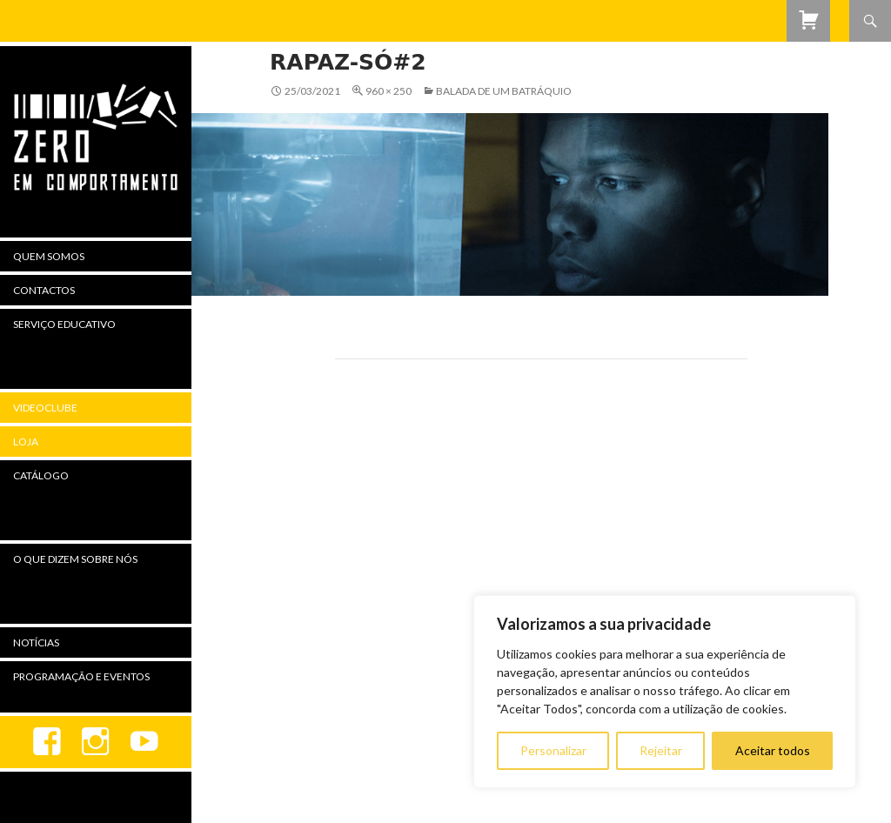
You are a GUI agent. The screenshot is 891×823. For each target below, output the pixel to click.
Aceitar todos (772, 750)
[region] (664, 691)
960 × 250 (388, 90)
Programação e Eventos (81, 676)
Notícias (36, 642)
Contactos (44, 290)
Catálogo (41, 475)
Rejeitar (661, 750)
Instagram (95, 742)
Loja (25, 441)
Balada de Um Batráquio (504, 90)
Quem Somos (48, 256)
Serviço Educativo (64, 324)
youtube (144, 742)
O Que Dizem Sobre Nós (75, 558)
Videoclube (45, 407)
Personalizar (553, 750)
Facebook (47, 742)
